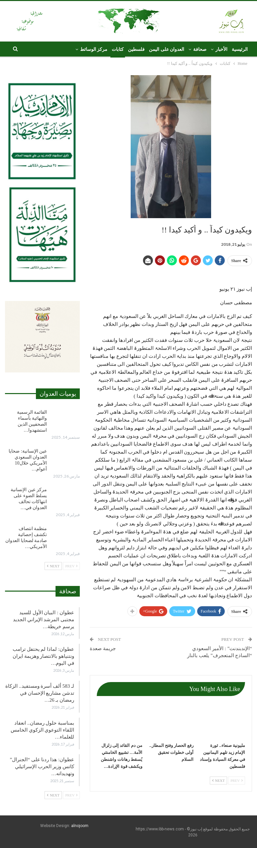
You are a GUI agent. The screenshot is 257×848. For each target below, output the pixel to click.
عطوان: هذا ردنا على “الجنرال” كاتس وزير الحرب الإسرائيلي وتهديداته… (42, 766)
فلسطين (136, 49)
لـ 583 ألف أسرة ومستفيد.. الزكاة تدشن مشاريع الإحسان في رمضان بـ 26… (39, 693)
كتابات (118, 49)
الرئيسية (240, 49)
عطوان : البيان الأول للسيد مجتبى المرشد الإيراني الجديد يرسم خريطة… (43, 619)
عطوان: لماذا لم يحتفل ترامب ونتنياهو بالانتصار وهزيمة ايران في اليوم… (43, 656)
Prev (236, 780)
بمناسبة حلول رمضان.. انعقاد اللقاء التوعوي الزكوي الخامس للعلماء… (42, 730)
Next (218, 780)
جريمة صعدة (103, 648)
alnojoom (79, 825)
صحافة (199, 49)
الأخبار (221, 49)
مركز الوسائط (94, 49)
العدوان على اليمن (166, 49)
